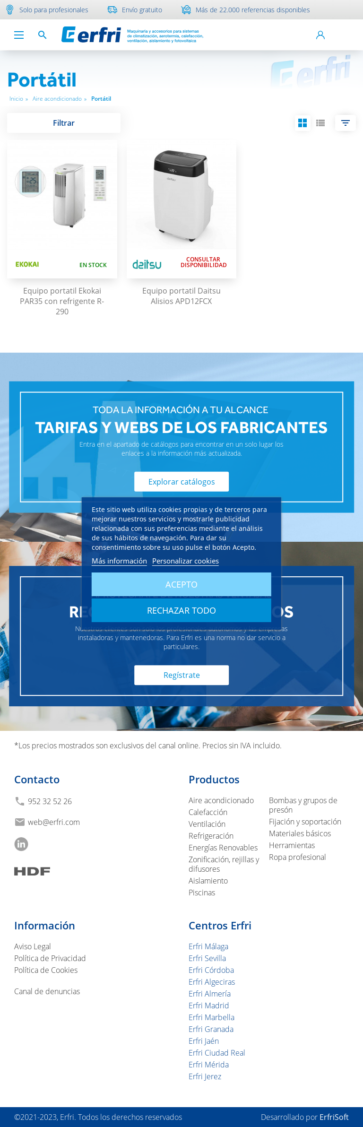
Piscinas (202, 892)
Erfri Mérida (209, 1064)
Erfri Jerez (205, 1076)
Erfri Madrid (209, 1005)
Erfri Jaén (204, 1041)
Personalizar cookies (185, 560)
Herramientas (292, 845)
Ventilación (207, 824)
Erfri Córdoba (211, 970)
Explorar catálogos (181, 482)
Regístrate (182, 675)
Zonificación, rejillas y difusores (224, 864)
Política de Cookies (46, 970)
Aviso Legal (32, 946)
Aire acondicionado (59, 99)
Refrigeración (211, 836)
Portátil (101, 99)
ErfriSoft (334, 1117)
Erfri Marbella (211, 1017)
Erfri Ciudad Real (217, 1053)
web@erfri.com (54, 822)
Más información (119, 560)
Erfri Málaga (208, 946)
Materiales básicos (300, 833)
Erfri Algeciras (212, 982)
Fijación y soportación (305, 821)
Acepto (181, 584)
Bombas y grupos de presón (303, 805)
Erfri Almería (210, 993)
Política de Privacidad (50, 958)
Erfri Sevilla (207, 958)
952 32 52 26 (50, 801)
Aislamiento (208, 880)
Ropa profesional (297, 857)
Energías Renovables (223, 847)
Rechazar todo (181, 610)
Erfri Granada (211, 1029)
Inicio (18, 99)
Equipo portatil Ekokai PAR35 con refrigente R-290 (62, 301)
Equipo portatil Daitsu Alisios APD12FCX (181, 296)
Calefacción (208, 812)
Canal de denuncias (47, 991)
